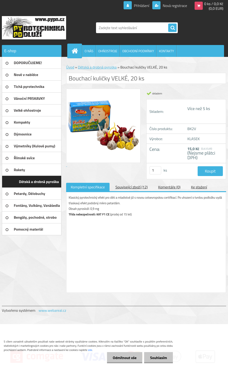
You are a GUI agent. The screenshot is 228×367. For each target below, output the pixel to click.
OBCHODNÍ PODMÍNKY (138, 50)
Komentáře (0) (169, 187)
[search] (172, 28)
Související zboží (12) (131, 187)
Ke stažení (199, 187)
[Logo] (34, 27)
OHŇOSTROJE (108, 50)
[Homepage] (76, 51)
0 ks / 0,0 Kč (213, 4)
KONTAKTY (166, 50)
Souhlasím (158, 357)
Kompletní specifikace (88, 187)
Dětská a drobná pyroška (97, 67)
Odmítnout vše (125, 357)
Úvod (70, 67)
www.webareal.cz (52, 310)
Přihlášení (141, 5)
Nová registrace (174, 5)
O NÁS (89, 50)
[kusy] (155, 170)
